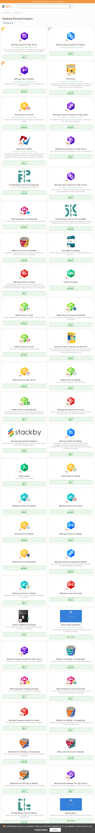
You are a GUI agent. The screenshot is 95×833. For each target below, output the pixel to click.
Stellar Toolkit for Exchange (24, 625)
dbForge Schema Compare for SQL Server (70, 115)
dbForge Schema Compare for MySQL (71, 562)
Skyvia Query (70, 813)
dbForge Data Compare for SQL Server (70, 185)
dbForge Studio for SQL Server (24, 45)
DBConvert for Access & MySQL (70, 752)
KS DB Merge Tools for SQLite (24, 813)
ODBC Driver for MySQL (70, 380)
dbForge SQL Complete (24, 79)
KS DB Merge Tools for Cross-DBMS (70, 219)
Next (43, 829)
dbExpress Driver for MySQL (24, 506)
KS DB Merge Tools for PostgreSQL (24, 185)
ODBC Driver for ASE (24, 315)
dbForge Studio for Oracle (24, 282)
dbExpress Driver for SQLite (24, 593)
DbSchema (70, 79)
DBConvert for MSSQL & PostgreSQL (24, 752)
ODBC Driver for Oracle (24, 347)
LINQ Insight (24, 476)
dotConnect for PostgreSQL (24, 562)
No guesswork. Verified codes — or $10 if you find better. (47, 1)
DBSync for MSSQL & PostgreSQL (70, 720)
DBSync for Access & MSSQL (24, 251)
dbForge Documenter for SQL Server (70, 149)
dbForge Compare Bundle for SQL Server (24, 659)
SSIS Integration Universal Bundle (70, 689)
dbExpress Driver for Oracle (71, 506)
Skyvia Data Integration (71, 625)
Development (6, 12)
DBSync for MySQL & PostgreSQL (70, 659)
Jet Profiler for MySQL (70, 251)
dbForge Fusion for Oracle (70, 593)
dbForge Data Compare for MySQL (70, 45)
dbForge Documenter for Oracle (70, 410)
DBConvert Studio (24, 149)
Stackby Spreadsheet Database (24, 441)
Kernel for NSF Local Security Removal (70, 347)
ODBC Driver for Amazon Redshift (70, 315)
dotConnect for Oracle (24, 115)
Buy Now (71, 637)
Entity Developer (71, 282)
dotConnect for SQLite (70, 476)
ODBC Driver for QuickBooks (24, 410)
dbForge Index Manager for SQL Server (70, 783)
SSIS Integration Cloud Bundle (24, 219)
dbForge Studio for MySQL (70, 441)
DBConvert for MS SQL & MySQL (24, 783)
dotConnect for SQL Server (24, 380)
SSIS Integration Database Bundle (24, 689)
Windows (7, 23)
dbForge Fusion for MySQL (70, 534)
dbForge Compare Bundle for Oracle (24, 720)
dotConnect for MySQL (24, 534)
